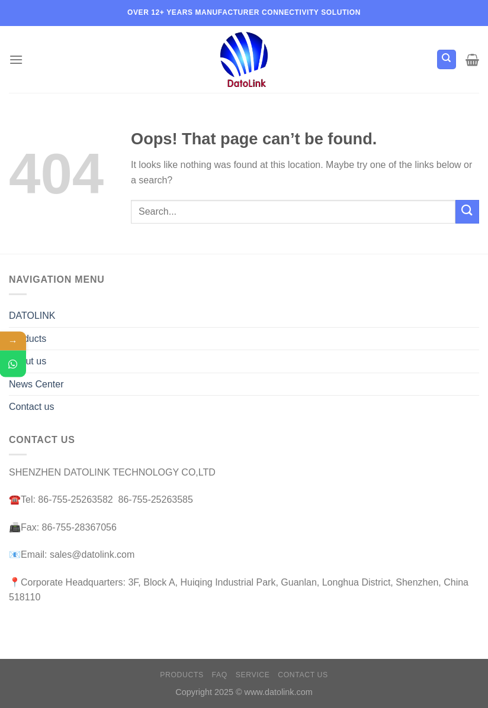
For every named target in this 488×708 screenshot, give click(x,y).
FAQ (219, 675)
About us (27, 361)
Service (253, 675)
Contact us (31, 407)
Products (27, 339)
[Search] (447, 59)
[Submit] (467, 211)
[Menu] (16, 59)
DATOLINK (32, 316)
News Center (36, 384)
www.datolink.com (279, 692)
